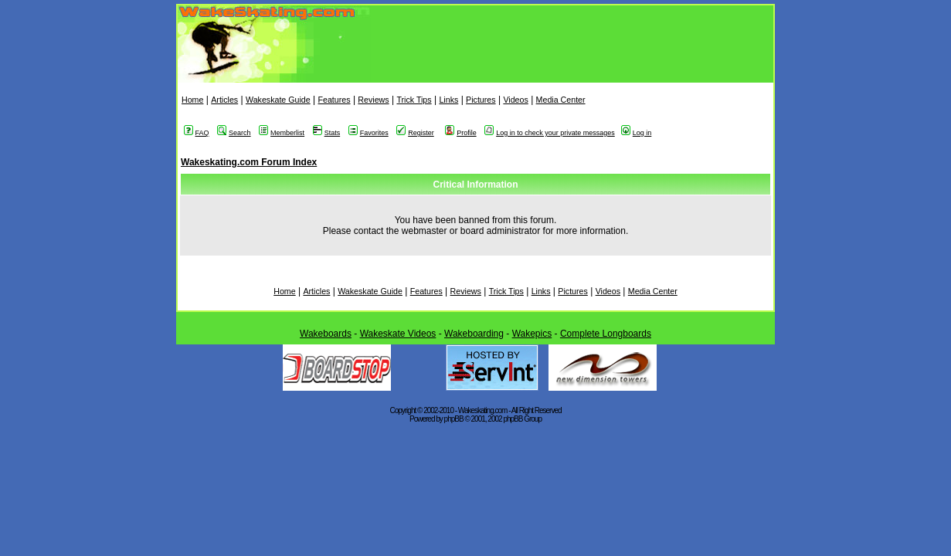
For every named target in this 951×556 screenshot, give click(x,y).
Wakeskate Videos (398, 333)
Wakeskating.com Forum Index (249, 162)
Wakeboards (326, 333)
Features (334, 99)
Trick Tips (413, 99)
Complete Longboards (605, 333)
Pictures (481, 99)
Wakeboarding (474, 333)
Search (234, 133)
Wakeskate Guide (278, 99)
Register (415, 133)
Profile (461, 133)
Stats (327, 133)
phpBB (454, 419)
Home (192, 99)
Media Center (561, 99)
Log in (636, 133)
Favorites (368, 133)
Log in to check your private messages (549, 133)
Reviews (373, 99)
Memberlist (281, 133)
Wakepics (532, 333)
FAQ (196, 133)
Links (448, 99)
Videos (515, 99)
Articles (224, 99)
